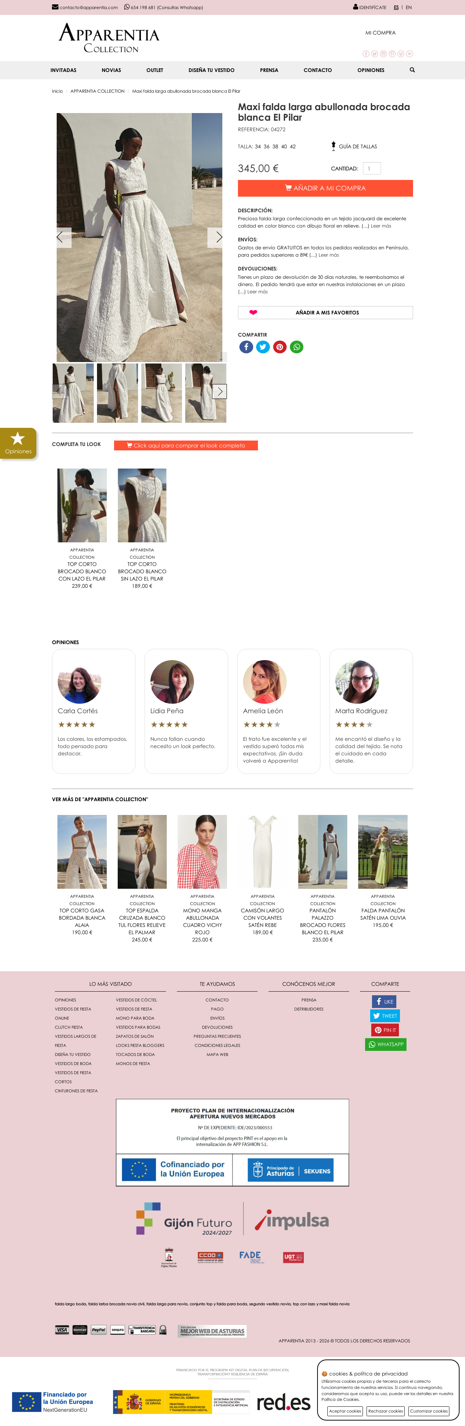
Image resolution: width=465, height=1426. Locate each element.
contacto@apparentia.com (85, 7)
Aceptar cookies (345, 1411)
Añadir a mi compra (325, 188)
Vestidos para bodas (138, 1027)
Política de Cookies (340, 1399)
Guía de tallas (358, 146)
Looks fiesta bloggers (140, 1045)
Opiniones (370, 70)
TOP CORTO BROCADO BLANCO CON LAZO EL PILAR (82, 571)
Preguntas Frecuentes (217, 1036)
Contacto (318, 70)
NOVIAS (111, 70)
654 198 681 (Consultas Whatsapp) (163, 7)
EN (409, 7)
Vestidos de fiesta (134, 1009)
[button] (389, 32)
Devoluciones (217, 1027)
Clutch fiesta (69, 1027)
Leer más (381, 226)
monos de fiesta (133, 1063)
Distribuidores (308, 1009)
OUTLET (154, 70)
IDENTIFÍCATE (369, 7)
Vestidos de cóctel (136, 999)
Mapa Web (217, 1054)
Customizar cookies (429, 1411)
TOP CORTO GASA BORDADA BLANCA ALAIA (82, 917)
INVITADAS (63, 70)
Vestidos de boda (73, 1063)
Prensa (269, 70)
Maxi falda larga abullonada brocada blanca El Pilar (186, 91)
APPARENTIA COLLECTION (97, 91)
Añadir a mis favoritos (327, 312)
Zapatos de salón (135, 1036)
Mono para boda (135, 1018)
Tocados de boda (135, 1054)
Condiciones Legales (217, 1045)
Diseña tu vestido (212, 70)
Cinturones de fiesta (76, 1090)
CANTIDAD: (344, 168)
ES (396, 7)
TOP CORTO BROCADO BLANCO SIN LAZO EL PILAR (142, 571)
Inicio (57, 91)
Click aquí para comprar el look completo (186, 445)
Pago (217, 1009)
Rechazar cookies (385, 1411)
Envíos (217, 1018)
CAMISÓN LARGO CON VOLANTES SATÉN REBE (262, 917)
